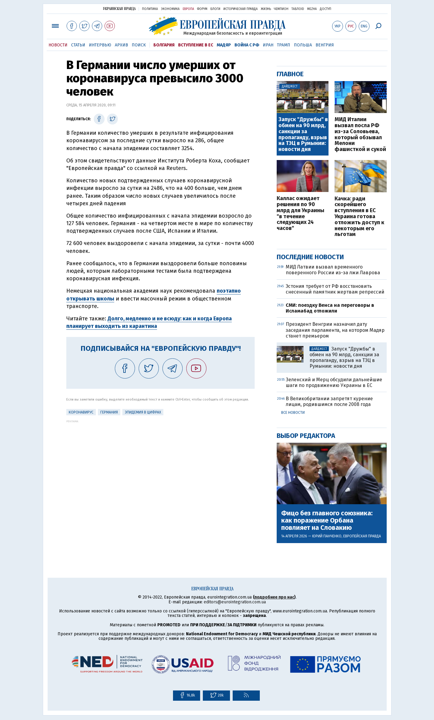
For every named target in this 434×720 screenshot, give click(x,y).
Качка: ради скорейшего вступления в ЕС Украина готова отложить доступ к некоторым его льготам (359, 217)
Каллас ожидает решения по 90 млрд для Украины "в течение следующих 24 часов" (300, 213)
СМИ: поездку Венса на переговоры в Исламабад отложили (330, 308)
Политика (150, 9)
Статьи (78, 45)
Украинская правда (119, 8)
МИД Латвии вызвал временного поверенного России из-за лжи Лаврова (333, 269)
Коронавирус (81, 412)
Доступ (325, 9)
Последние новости (310, 257)
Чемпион (281, 9)
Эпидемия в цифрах (143, 412)
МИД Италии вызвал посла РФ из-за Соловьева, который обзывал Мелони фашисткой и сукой (360, 134)
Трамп (283, 45)
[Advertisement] (160, 465)
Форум (202, 9)
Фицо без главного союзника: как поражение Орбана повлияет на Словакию (327, 521)
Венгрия (325, 45)
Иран (268, 45)
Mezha (312, 9)
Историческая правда (240, 9)
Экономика (170, 9)
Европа (188, 9)
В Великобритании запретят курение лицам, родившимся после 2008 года (329, 401)
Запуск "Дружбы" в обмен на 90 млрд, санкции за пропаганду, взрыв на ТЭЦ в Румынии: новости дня (303, 134)
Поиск (139, 45)
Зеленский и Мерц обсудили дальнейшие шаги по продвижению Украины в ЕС (334, 382)
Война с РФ (246, 45)
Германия (109, 412)
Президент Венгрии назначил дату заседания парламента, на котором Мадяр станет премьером (335, 329)
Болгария (164, 45)
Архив (121, 45)
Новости (58, 45)
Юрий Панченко (326, 536)
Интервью (100, 45)
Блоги (215, 9)
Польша (303, 45)
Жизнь (266, 9)
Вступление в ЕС (195, 45)
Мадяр (224, 45)
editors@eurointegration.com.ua (235, 602)
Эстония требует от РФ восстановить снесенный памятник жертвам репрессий (335, 289)
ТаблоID (297, 9)
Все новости (293, 412)
